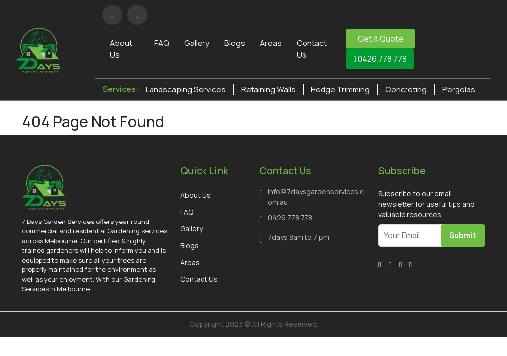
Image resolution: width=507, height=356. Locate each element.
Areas (271, 43)
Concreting (406, 89)
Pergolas (458, 89)
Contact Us (199, 279)
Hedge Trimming (340, 89)
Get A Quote (380, 38)
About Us (195, 195)
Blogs (234, 43)
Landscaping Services (186, 89)
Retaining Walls (268, 89)
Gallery (196, 43)
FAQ (161, 43)
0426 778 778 (380, 58)
